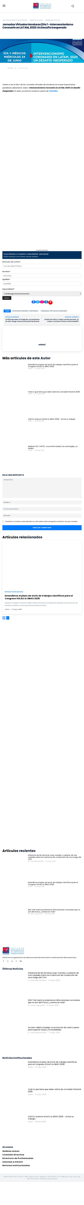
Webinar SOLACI (52, 20)
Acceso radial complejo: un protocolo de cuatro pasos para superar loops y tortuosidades (53, 1028)
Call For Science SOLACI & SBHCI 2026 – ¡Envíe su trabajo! (51, 419)
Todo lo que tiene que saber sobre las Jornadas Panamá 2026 (54, 392)
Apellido (6, 279)
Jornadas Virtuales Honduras (54, 311)
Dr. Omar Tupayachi (35, 914)
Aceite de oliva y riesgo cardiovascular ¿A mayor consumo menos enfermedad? (62, 320)
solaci (10, 68)
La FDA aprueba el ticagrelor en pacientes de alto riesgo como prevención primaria (22, 320)
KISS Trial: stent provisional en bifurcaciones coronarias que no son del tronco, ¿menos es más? (54, 911)
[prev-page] (3, 618)
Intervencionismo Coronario (25, 311)
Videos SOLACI (36, 20)
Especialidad (8, 289)
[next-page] (7, 618)
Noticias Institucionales (15, 20)
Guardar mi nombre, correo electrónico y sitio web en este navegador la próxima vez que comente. (41, 521)
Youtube (53, 91)
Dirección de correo (11, 261)
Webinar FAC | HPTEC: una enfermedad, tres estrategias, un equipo (53, 447)
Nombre (6, 271)
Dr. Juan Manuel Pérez (36, 861)
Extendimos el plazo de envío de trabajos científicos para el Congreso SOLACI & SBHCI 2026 (53, 365)
